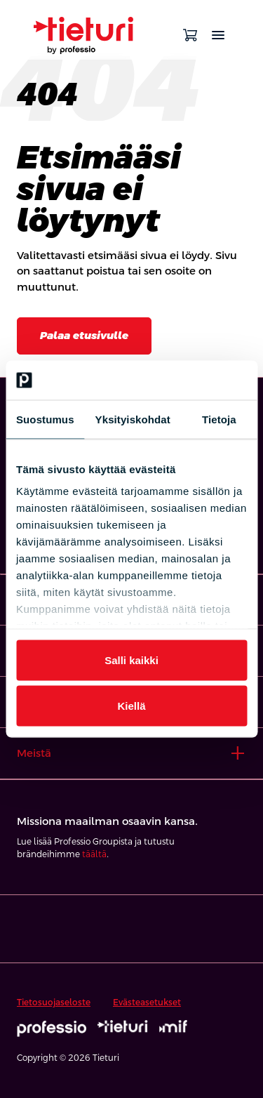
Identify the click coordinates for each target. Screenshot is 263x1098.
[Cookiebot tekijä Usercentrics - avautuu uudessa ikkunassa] (187, 380)
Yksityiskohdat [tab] (132, 419)
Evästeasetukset (147, 1002)
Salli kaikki (131, 660)
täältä (94, 854)
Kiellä (131, 706)
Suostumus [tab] (45, 419)
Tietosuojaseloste (53, 1002)
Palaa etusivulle (84, 335)
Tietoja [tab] (219, 419)
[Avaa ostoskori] (190, 35)
